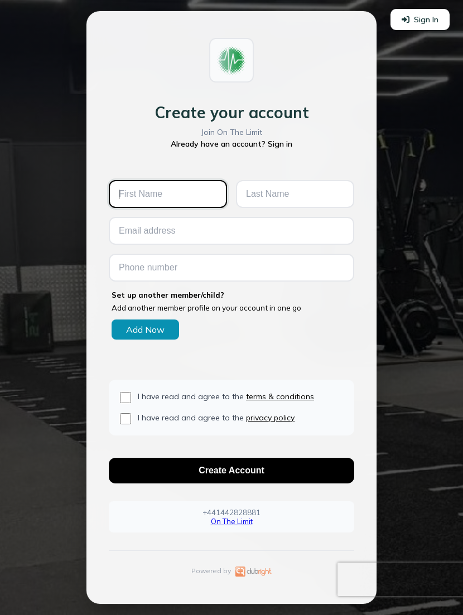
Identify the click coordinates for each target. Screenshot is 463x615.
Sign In (420, 19)
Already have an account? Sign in (231, 144)
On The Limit (232, 521)
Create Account (231, 470)
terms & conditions (280, 396)
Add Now (145, 329)
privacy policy (270, 418)
